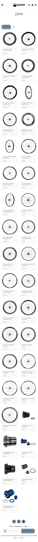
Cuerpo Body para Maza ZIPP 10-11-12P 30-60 (8, 507)
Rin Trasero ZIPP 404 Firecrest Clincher (8, 265)
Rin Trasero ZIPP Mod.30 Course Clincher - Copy (27, 372)
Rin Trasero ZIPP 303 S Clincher (27, 345)
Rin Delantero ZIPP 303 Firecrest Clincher (8, 184)
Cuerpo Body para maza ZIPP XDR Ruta (8, 453)
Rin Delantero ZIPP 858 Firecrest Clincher (27, 77)
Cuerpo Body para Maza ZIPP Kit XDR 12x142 (8, 480)
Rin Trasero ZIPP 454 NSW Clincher (28, 50)
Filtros (6, 27)
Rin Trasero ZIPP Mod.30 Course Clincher (8, 399)
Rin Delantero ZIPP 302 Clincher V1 (8, 345)
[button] (2, 5)
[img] (10, 39)
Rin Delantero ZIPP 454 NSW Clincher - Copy (27, 130)
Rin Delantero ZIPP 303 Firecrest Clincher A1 (27, 292)
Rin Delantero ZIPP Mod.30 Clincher (28, 399)
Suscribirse (28, 531)
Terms (15, 537)
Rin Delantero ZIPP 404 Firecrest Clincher (8, 318)
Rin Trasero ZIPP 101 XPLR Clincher (27, 211)
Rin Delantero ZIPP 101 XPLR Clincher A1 (28, 265)
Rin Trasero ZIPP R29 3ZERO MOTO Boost (9, 157)
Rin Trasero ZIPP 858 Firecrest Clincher (7, 50)
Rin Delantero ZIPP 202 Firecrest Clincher (8, 292)
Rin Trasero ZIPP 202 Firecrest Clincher (26, 157)
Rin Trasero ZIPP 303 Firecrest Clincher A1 (8, 130)
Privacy (21, 537)
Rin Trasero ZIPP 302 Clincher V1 (26, 318)
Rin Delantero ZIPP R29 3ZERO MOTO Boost (8, 211)
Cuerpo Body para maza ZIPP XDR (27, 426)
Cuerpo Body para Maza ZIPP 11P (27, 453)
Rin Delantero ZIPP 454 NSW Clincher (8, 103)
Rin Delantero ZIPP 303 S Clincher (8, 372)
